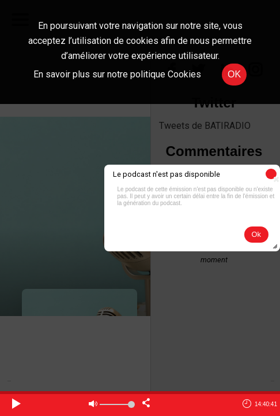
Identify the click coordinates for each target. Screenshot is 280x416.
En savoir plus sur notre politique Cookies (117, 74)
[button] (271, 174)
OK (234, 74)
